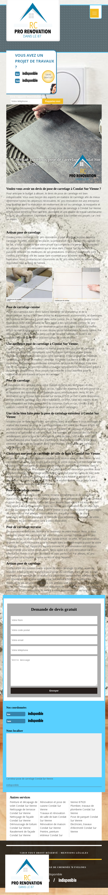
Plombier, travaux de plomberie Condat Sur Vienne (82, 809)
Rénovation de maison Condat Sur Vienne (53, 826)
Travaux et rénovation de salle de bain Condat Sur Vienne (53, 816)
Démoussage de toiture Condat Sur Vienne (23, 826)
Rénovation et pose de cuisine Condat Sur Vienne (53, 805)
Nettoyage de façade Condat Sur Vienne (22, 818)
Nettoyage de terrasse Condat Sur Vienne (22, 811)
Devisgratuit (48, 76)
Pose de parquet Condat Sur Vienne (84, 818)
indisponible (30, 73)
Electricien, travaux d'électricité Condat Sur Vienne (83, 827)
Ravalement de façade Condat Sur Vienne (22, 833)
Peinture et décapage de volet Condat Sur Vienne (23, 803)
